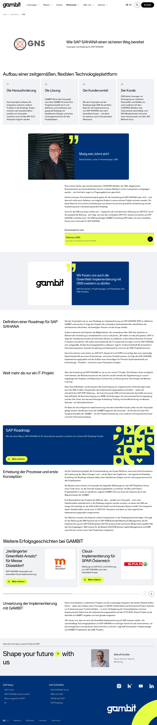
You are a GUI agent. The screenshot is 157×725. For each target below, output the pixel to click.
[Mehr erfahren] (16, 459)
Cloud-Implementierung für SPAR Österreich (98, 556)
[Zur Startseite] (121, 708)
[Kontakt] (147, 5)
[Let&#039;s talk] (58, 654)
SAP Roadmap (18, 430)
